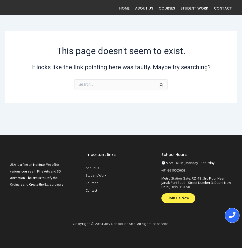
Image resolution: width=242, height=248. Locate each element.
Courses (167, 8)
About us (144, 8)
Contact (223, 8)
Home (124, 8)
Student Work (195, 8)
